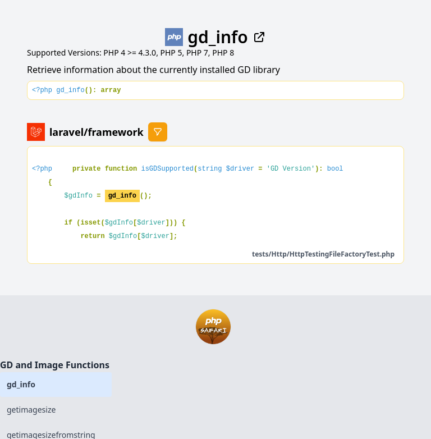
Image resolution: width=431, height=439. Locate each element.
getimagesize (31, 409)
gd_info (21, 384)
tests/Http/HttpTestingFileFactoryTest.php (323, 254)
